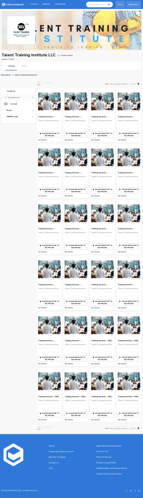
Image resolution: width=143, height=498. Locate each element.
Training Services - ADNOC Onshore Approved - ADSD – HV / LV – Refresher (128, 117)
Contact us (54, 462)
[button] (138, 84)
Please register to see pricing (49, 134)
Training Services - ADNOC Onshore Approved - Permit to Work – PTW (47, 228)
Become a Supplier (57, 457)
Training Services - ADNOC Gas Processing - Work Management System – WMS (75, 228)
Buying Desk (60, 4)
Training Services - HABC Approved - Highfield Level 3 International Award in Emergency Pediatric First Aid (128, 396)
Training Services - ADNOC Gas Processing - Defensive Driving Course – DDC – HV (128, 228)
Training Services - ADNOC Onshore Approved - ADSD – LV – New (101, 117)
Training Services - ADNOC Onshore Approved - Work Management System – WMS (48, 117)
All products (6, 75)
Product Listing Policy (106, 462)
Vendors (46, 4)
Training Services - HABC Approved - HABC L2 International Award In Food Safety (49, 396)
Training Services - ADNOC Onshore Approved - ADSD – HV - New (75, 117)
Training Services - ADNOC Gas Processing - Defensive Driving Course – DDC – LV (49, 284)
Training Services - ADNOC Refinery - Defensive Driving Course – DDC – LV (49, 340)
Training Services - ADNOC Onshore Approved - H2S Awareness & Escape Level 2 (47, 172)
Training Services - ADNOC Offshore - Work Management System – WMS (75, 340)
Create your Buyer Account (61, 451)
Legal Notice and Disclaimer (109, 445)
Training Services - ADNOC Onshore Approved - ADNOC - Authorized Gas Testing (128, 172)
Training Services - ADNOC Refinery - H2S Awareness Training (101, 284)
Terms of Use (102, 451)
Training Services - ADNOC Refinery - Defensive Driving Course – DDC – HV (128, 284)
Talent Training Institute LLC (25, 75)
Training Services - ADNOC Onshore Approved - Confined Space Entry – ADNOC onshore (100, 172)
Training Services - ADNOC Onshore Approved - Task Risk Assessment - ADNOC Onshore (74, 172)
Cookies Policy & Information (109, 473)
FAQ (51, 468)
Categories (11, 91)
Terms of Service (103, 457)
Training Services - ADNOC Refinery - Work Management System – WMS (75, 284)
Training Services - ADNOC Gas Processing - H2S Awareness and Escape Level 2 (102, 228)
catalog (33, 4)
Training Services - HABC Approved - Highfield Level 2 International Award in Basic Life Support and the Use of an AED (75, 396)
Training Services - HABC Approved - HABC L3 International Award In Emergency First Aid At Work (102, 340)
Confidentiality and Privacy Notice (111, 468)
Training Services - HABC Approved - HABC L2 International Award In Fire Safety (128, 340)
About (52, 445)
